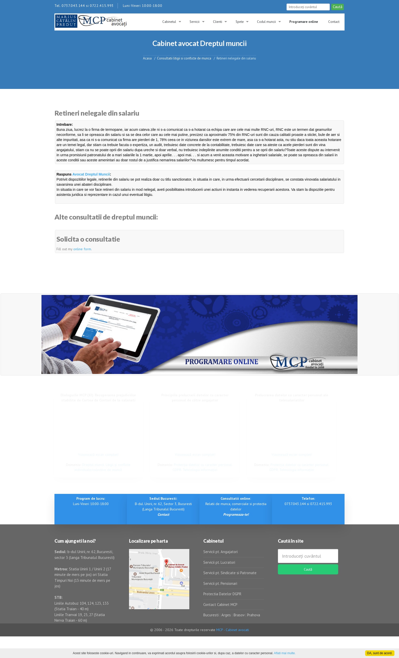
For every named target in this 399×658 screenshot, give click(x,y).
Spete (240, 22)
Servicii (195, 22)
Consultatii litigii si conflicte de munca (184, 58)
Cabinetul (169, 22)
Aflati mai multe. (284, 653)
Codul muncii (266, 22)
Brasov (239, 615)
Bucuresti (211, 615)
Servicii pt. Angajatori (220, 551)
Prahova (253, 615)
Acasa (147, 58)
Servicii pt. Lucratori (219, 562)
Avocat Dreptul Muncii (91, 174)
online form (82, 249)
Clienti (217, 22)
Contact (333, 22)
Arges (226, 615)
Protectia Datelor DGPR (222, 593)
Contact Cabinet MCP (220, 604)
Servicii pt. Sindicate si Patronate (229, 572)
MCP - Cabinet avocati (232, 630)
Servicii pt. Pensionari (220, 583)
